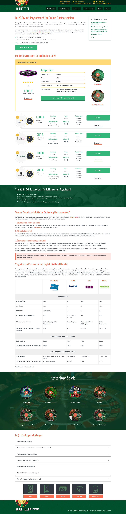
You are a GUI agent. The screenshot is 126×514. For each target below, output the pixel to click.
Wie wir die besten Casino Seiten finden (98, 23)
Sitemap (108, 510)
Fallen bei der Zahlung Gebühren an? (26, 466)
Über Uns (89, 510)
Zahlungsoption (74, 217)
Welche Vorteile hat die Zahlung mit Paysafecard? (29, 479)
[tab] (63, 441)
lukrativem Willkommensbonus (40, 32)
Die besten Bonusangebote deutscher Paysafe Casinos (99, 30)
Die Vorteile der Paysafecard (99, 27)
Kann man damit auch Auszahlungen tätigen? (28, 473)
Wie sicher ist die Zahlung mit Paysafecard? (27, 460)
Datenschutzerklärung (98, 510)
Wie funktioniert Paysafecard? (24, 441)
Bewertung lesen (28, 98)
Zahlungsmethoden (88, 9)
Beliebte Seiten (51, 9)
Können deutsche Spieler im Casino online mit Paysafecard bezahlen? (34, 448)
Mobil (99, 9)
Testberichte (76, 9)
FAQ (92, 37)
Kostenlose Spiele (96, 34)
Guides (107, 9)
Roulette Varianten (64, 9)
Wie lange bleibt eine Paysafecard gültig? (27, 454)
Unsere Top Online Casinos (26, 47)
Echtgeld (37, 227)
